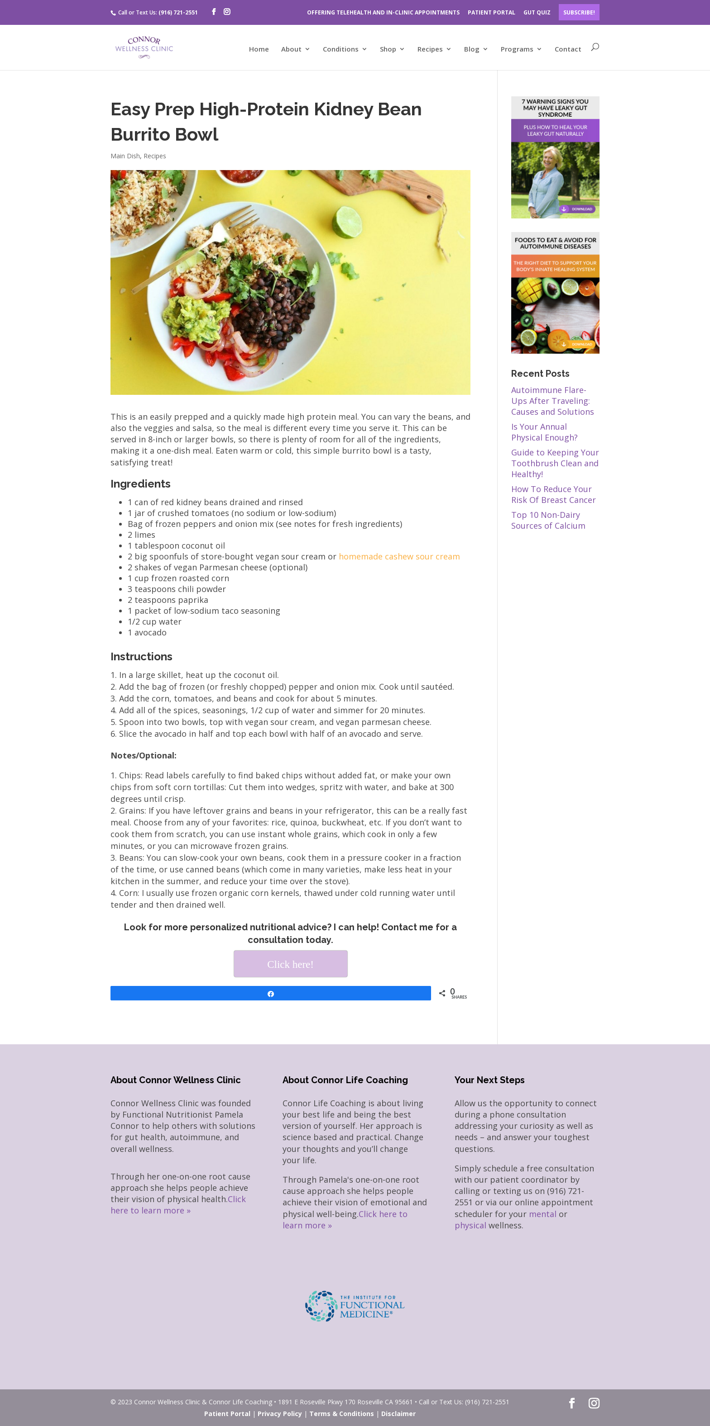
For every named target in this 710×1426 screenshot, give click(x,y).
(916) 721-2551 (178, 12)
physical (470, 1225)
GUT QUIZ (537, 12)
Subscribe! (579, 12)
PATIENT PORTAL (491, 12)
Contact (568, 49)
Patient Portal (227, 1413)
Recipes (430, 49)
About (291, 49)
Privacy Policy (280, 1413)
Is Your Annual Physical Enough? (544, 432)
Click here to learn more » (178, 1205)
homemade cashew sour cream (399, 556)
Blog (472, 49)
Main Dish (125, 156)
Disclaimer (398, 1413)
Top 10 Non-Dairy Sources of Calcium (548, 520)
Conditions (341, 49)
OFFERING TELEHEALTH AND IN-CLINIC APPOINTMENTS (383, 12)
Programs (517, 49)
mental (542, 1213)
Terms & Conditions (341, 1413)
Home (259, 49)
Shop (388, 49)
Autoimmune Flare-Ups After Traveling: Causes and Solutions (552, 400)
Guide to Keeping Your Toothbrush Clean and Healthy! (555, 463)
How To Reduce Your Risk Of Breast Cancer (553, 494)
